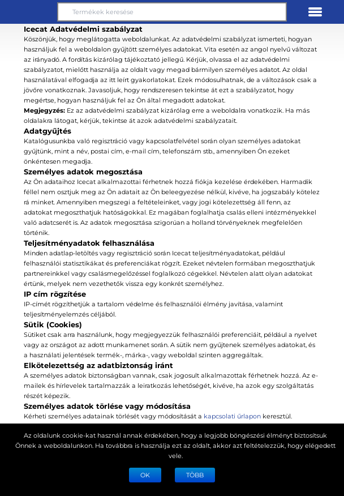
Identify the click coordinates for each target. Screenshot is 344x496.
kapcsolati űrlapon (232, 416)
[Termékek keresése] (172, 12)
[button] (29, 11)
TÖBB (195, 475)
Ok (145, 475)
